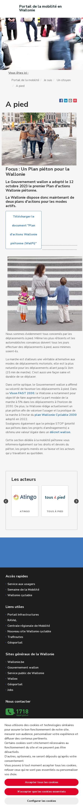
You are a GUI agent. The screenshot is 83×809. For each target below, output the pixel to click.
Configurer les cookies (41, 801)
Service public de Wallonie (25, 673)
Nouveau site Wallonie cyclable (29, 631)
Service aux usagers (21, 584)
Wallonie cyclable (19, 595)
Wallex (12, 679)
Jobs (10, 690)
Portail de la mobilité (25, 80)
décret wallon (60, 432)
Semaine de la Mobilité (23, 590)
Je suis (48, 80)
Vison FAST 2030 (21, 393)
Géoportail (14, 642)
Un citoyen (64, 80)
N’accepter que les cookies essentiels (42, 791)
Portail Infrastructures (23, 614)
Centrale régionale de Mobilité (28, 626)
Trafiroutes (15, 637)
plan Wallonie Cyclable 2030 (56, 415)
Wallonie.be (15, 662)
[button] (70, 101)
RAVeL (12, 620)
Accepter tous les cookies (41, 782)
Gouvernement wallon (23, 667)
